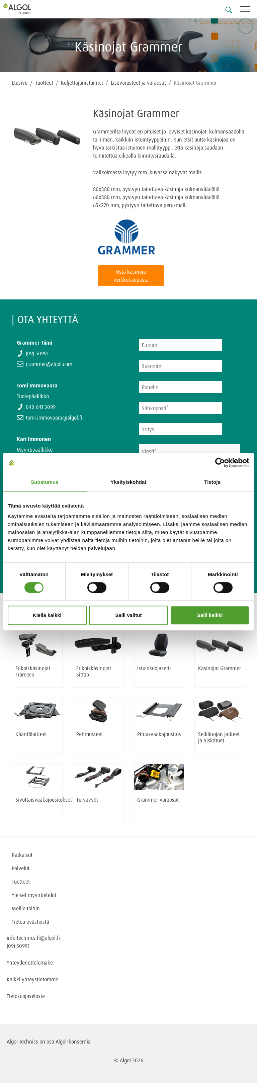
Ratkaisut (22, 854)
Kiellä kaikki (47, 615)
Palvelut (20, 868)
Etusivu (19, 82)
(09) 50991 (37, 353)
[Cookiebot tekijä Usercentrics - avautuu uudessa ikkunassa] (220, 463)
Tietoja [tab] (212, 482)
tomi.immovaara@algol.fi (54, 417)
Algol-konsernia (73, 1041)
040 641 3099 (41, 406)
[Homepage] (25, 8)
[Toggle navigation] (248, 10)
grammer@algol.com (49, 364)
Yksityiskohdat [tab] (128, 482)
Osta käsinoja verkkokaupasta (131, 275)
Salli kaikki (210, 615)
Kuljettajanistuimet (82, 82)
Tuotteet (44, 82)
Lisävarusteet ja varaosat (138, 82)
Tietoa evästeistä (30, 921)
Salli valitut (128, 615)
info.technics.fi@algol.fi (33, 937)
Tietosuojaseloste (26, 996)
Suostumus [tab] (45, 482)
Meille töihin (26, 908)
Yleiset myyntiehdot (34, 895)
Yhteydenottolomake (30, 962)
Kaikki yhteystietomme (32, 979)
